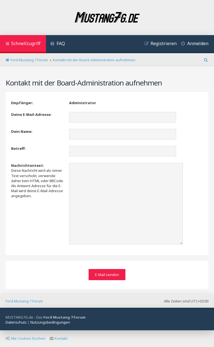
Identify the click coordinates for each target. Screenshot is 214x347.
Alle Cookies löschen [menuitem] (25, 338)
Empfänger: (22, 102)
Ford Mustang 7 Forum (24, 301)
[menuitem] (57, 44)
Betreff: (18, 148)
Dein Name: (21, 131)
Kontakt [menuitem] (58, 338)
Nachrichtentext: (27, 165)
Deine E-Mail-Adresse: (31, 114)
